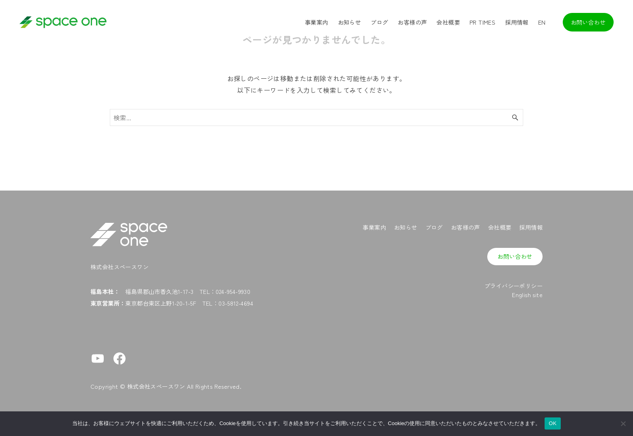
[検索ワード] (316, 117)
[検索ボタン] (515, 117)
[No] (623, 423)
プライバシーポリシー (513, 285)
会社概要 (499, 227)
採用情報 (531, 227)
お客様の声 (465, 227)
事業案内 (374, 227)
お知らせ (405, 227)
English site (527, 294)
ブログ (434, 227)
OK (552, 423)
